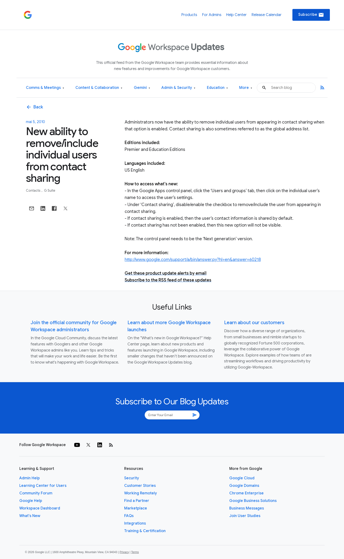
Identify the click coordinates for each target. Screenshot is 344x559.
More (245, 88)
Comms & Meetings (45, 88)
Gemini (142, 88)
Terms (135, 552)
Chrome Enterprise (246, 493)
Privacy (124, 552)
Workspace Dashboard (39, 508)
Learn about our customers (254, 323)
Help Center (236, 14)
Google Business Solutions (253, 500)
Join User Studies (244, 515)
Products (189, 14)
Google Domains (244, 485)
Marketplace (135, 508)
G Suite (49, 190)
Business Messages (246, 508)
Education (217, 88)
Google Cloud (241, 478)
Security (131, 478)
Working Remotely (140, 493)
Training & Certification (145, 531)
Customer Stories (140, 485)
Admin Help (29, 478)
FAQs (129, 515)
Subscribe (311, 15)
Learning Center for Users (42, 485)
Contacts (33, 190)
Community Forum (35, 493)
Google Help (30, 500)
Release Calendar (266, 14)
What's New (29, 515)
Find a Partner (136, 500)
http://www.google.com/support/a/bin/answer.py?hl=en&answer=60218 (193, 259)
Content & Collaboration (98, 88)
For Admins (211, 14)
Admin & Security (178, 88)
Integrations (135, 523)
